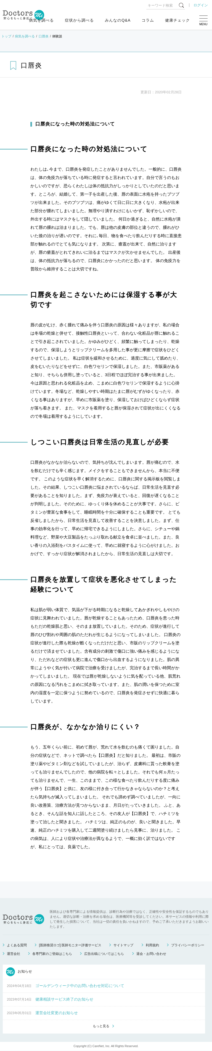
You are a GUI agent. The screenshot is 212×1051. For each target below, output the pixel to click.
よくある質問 (17, 945)
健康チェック (177, 20)
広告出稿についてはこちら (104, 954)
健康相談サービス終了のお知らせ (64, 999)
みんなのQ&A (118, 20)
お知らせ (19, 971)
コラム (148, 20)
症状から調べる (79, 20)
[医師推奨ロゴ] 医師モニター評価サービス (70, 945)
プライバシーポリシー (187, 945)
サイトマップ (123, 945)
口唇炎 (44, 36)
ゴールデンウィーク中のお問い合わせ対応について (79, 985)
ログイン (201, 5)
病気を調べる (41, 20)
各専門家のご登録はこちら (52, 954)
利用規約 (152, 945)
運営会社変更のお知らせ (56, 1013)
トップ (6, 36)
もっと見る (101, 1026)
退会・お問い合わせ (151, 954)
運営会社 (13, 954)
